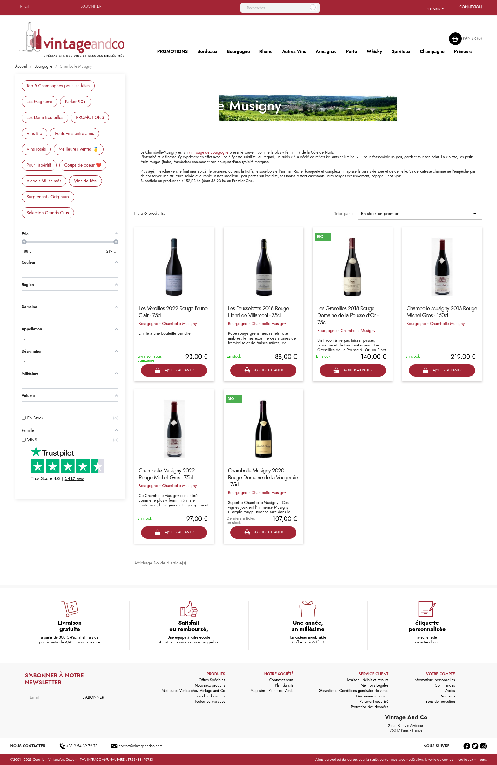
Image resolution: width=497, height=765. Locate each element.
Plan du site (284, 685)
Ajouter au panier (173, 370)
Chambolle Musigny (179, 323)
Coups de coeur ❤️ (83, 165)
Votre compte (440, 674)
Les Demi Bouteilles (45, 117)
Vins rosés (36, 149)
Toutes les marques (210, 701)
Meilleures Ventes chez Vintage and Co (193, 691)
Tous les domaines (210, 696)
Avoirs (450, 691)
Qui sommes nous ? (372, 696)
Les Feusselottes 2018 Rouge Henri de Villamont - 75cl (258, 312)
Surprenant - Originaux (48, 197)
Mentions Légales (374, 685)
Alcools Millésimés (44, 181)
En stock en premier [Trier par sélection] (420, 213)
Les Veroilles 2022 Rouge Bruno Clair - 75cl (173, 312)
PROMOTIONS (90, 117)
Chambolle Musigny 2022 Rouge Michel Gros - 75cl (167, 474)
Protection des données (369, 707)
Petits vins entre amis (74, 133)
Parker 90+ (75, 101)
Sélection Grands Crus (48, 212)
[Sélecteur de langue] (436, 8)
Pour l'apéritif (39, 165)
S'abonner (91, 6)
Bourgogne (148, 323)
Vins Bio (34, 133)
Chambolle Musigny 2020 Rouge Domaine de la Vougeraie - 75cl (263, 477)
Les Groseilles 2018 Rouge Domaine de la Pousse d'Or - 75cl (347, 315)
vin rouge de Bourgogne (209, 152)
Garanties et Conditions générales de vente (353, 691)
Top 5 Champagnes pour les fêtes (58, 85)
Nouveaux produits (210, 685)
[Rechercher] (280, 8)
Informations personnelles (434, 680)
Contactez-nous (281, 680)
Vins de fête (85, 181)
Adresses (447, 696)
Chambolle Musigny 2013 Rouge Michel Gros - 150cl (441, 312)
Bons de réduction (440, 701)
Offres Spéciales (212, 680)
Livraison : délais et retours (366, 680)
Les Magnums (39, 101)
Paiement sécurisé (373, 701)
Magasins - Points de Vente (272, 691)
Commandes (445, 685)
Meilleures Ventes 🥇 (78, 149)
